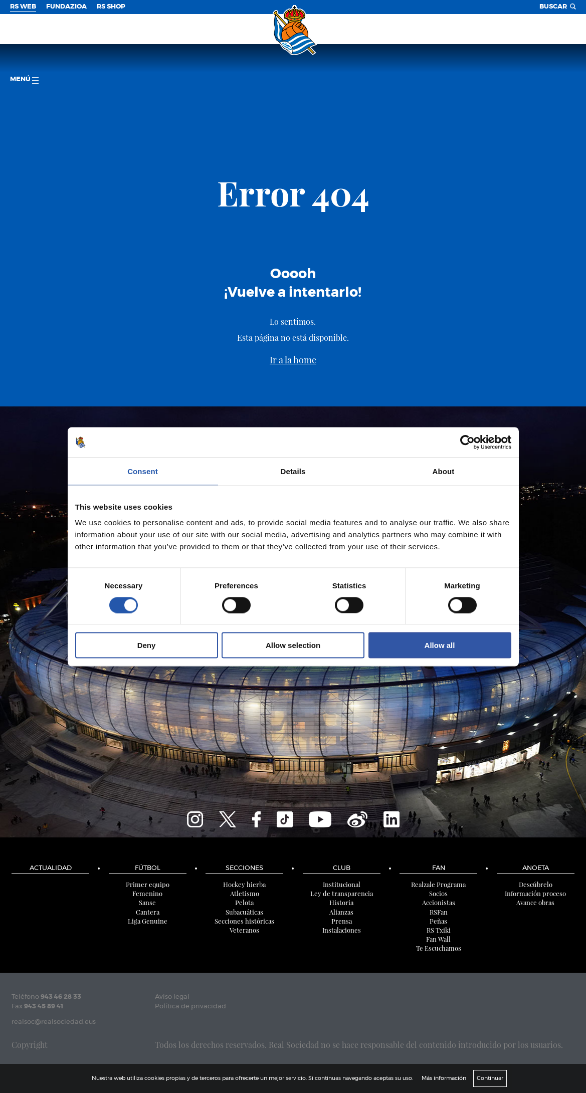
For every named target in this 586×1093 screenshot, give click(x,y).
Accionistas (438, 902)
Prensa (341, 921)
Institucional (341, 884)
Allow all (440, 645)
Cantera (147, 912)
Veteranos (244, 930)
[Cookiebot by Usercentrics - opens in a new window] (467, 442)
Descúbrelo (535, 884)
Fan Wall (438, 939)
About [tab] (444, 471)
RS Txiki (439, 930)
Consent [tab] (142, 471)
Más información (444, 1078)
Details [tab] (293, 471)
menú (24, 80)
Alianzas (341, 912)
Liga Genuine (147, 921)
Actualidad (51, 868)
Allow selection (293, 645)
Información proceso (535, 893)
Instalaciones (341, 930)
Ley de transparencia (341, 893)
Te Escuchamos (438, 948)
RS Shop (111, 7)
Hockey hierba (244, 884)
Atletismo (244, 893)
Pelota (244, 902)
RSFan (439, 912)
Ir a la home (293, 360)
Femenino (147, 893)
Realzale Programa (438, 884)
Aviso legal (172, 997)
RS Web (23, 7)
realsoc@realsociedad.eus (54, 1022)
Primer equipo (147, 884)
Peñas (438, 921)
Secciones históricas (244, 921)
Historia (341, 902)
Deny (146, 645)
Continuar (490, 1078)
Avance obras (535, 902)
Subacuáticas (244, 912)
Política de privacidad (190, 1006)
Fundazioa (66, 7)
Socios (438, 893)
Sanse (147, 902)
